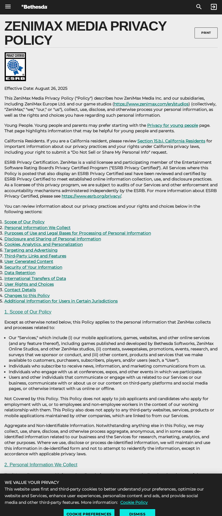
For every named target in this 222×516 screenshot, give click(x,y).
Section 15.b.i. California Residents (171, 141)
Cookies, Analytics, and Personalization (43, 244)
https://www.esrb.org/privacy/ (91, 196)
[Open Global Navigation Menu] (8, 6)
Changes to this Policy (27, 295)
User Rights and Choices (29, 284)
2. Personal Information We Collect (40, 464)
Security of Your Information (33, 267)
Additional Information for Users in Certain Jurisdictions (61, 301)
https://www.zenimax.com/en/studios (151, 104)
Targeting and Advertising (31, 250)
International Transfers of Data (35, 278)
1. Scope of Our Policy (27, 311)
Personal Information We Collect (37, 227)
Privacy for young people (172, 125)
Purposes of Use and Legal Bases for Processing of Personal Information (77, 233)
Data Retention (19, 272)
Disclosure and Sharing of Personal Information (52, 239)
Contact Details (20, 289)
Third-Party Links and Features (35, 256)
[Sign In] (214, 7)
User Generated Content (28, 261)
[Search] (199, 7)
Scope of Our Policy (24, 221)
